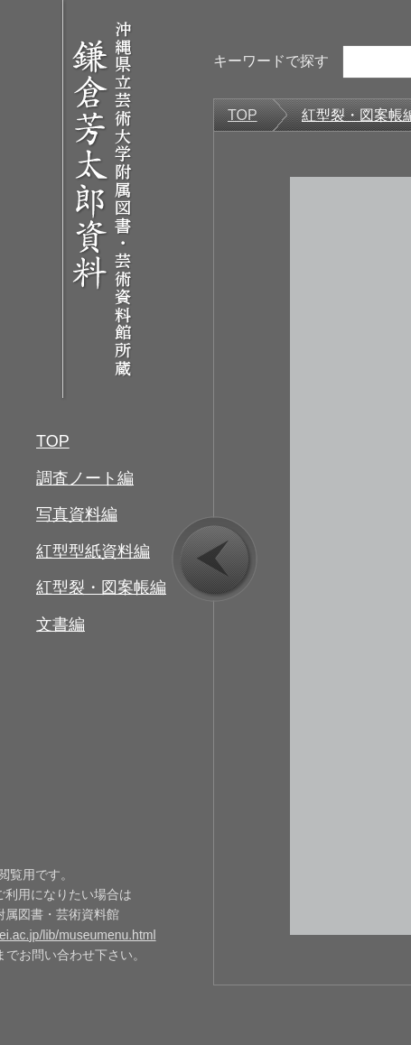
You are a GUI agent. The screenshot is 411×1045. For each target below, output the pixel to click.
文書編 (60, 624)
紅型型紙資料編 (93, 551)
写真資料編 (76, 514)
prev (214, 559)
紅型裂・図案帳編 (101, 587)
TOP (53, 441)
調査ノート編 (85, 478)
